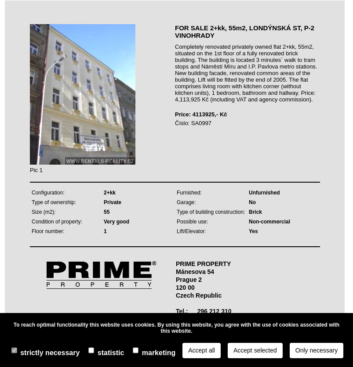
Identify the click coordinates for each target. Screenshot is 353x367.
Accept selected (255, 350)
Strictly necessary (50, 352)
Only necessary (316, 350)
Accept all (201, 350)
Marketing (158, 352)
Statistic (111, 352)
